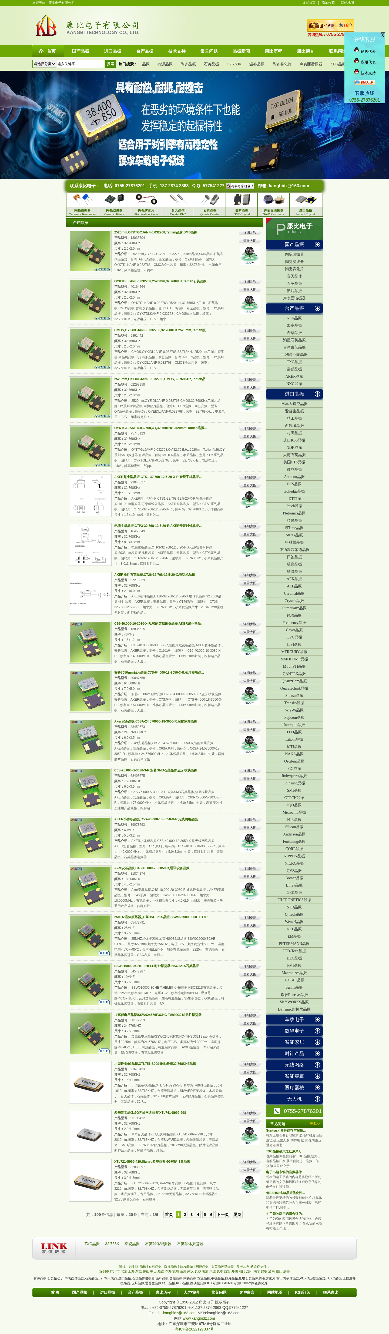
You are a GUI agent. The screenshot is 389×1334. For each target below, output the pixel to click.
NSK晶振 (294, 318)
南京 (205, 1271)
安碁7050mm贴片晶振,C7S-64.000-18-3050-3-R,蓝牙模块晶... (159, 672)
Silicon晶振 (294, 827)
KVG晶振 (294, 637)
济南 (271, 1271)
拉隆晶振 (294, 521)
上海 (131, 1271)
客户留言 (246, 1292)
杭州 (175, 1271)
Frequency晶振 (294, 623)
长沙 (197, 1271)
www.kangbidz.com (199, 1318)
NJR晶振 (294, 820)
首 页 (55, 1292)
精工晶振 (294, 418)
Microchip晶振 (294, 812)
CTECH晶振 (294, 798)
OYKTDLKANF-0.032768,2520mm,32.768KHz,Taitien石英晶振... (161, 281)
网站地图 (347, 3)
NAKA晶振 (294, 754)
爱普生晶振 (294, 411)
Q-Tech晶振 (294, 914)
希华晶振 (294, 333)
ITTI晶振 (294, 732)
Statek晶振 (294, 535)
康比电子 (300, 226)
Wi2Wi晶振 (294, 710)
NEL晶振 (294, 929)
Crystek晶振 (294, 601)
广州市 (115, 1271)
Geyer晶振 (294, 630)
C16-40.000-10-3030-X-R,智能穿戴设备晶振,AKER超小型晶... (158, 624)
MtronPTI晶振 (294, 666)
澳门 (242, 1271)
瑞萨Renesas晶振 (294, 995)
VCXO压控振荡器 (312, 1278)
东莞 (138, 1271)
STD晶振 (294, 907)
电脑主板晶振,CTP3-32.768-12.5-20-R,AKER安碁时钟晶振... (158, 526)
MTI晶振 (294, 747)
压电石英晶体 (248, 1278)
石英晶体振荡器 (190, 1244)
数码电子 (294, 1031)
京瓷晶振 (133, 1244)
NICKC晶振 (294, 863)
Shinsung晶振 (294, 783)
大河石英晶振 (294, 455)
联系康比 (330, 1292)
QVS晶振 (294, 871)
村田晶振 (294, 433)
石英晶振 (211, 64)
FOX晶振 (294, 615)
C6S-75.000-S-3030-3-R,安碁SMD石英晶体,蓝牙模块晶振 (155, 770)
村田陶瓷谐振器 (287, 1278)
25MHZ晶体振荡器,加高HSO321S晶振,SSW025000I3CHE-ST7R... (162, 917)
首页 (169, 1214)
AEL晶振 (294, 586)
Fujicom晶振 (294, 718)
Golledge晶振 (294, 491)
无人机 (294, 1099)
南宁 (257, 1271)
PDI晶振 (294, 769)
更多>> (315, 1124)
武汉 (190, 1271)
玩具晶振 (137, 1283)
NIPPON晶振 (294, 856)
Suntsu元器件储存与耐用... (286, 1130)
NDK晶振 (294, 448)
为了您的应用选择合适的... (285, 1214)
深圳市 (104, 1271)
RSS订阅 (302, 1292)
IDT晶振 (294, 499)
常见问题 (219, 1292)
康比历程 (163, 1292)
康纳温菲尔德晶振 (294, 550)
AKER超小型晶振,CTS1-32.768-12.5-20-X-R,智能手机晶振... (158, 477)
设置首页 (309, 3)
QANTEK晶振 (294, 674)
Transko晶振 (294, 703)
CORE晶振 (294, 849)
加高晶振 (294, 325)
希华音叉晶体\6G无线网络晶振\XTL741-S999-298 (150, 1113)
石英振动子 (55, 1278)
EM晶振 (294, 936)
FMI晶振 (294, 966)
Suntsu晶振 (294, 696)
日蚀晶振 (294, 557)
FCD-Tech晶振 (294, 951)
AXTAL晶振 (294, 980)
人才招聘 (191, 1292)
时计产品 (294, 1053)
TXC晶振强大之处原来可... (285, 1151)
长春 (220, 1271)
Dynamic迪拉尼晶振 (294, 1009)
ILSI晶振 (294, 645)
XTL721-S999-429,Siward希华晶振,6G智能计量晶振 (152, 1162)
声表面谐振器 (311, 64)
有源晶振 (165, 64)
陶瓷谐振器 (294, 254)
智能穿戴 (294, 1076)
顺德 (160, 1271)
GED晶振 (294, 893)
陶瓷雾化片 (282, 64)
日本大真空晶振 (294, 404)
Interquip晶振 (294, 725)
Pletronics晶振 (294, 513)
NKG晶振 (294, 384)
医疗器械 (294, 1087)
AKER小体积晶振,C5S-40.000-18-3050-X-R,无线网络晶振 (156, 819)
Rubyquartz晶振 (294, 776)
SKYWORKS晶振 (294, 1002)
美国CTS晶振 (294, 462)
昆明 (264, 1271)
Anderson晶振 (294, 834)
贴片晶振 (294, 291)
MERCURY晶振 (294, 652)
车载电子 (294, 1019)
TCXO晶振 (333, 1278)
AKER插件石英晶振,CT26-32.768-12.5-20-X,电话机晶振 (154, 575)
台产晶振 (294, 308)
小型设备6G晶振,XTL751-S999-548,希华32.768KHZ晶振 (155, 1064)
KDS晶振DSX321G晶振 (224, 1283)
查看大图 (249, 241)
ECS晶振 (294, 484)
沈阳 (249, 1271)
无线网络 (294, 1065)
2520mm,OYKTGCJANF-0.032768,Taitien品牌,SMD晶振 (155, 232)
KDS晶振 (338, 64)
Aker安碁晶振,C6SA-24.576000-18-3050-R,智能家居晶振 (155, 721)
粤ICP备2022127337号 (194, 1329)
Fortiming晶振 (294, 842)
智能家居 (294, 1042)
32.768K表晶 (108, 1278)
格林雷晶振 (294, 542)
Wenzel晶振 (294, 922)
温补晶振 (256, 64)
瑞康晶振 (294, 564)
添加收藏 (328, 3)
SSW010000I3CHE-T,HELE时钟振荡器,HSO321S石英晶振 (156, 966)
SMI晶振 (294, 790)
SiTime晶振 (294, 528)
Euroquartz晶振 (294, 608)
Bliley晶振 (294, 885)
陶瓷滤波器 (294, 262)
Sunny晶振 (294, 987)
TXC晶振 (294, 362)
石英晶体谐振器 (159, 1244)
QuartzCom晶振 (294, 681)
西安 (227, 1271)
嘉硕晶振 (294, 369)
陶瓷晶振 (188, 64)
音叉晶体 (294, 276)
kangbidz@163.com (289, 185)
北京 (124, 1271)
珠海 (168, 1271)
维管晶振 (294, 572)
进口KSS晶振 (294, 440)
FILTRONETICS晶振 (294, 900)
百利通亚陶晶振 (294, 355)
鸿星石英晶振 (294, 340)
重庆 (279, 1271)
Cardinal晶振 (294, 593)
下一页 (223, 1214)
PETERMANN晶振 (294, 944)
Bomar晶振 (294, 878)
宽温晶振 (203, 1278)
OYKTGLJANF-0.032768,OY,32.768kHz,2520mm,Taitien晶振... (160, 428)
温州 (183, 1271)
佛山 (146, 1271)
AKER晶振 (294, 377)
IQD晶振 (294, 805)
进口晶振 (294, 394)
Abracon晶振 (294, 477)
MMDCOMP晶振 (294, 659)
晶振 (146, 64)
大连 (212, 1271)
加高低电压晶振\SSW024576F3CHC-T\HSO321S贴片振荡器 (158, 1015)
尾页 (237, 1214)
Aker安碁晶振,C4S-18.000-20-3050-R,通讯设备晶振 (151, 868)
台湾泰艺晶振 (294, 347)
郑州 (235, 1271)
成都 (286, 1271)
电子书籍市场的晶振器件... (285, 1172)
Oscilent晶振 (294, 761)
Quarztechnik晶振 (294, 688)
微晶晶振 (294, 469)
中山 (153, 1271)
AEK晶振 (294, 579)
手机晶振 (217, 1278)
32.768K (234, 64)
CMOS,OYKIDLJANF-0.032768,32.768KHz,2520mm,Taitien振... (161, 330)
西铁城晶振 (294, 426)
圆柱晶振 (175, 1278)
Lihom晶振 (294, 739)
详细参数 (249, 233)
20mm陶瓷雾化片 (254, 1283)
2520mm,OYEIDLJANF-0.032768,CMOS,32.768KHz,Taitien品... (161, 379)
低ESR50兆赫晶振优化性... (285, 1193)
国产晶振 (294, 244)
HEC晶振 (294, 958)
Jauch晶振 (294, 506)
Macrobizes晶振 (294, 973)
